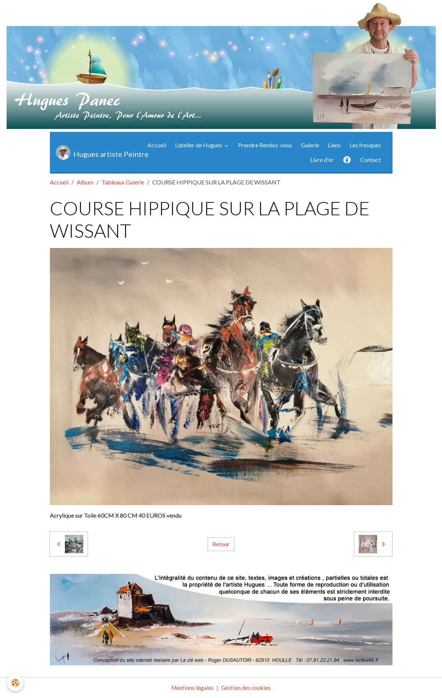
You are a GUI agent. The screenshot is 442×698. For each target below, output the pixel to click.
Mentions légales (192, 687)
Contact (370, 159)
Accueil (156, 144)
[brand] (95, 152)
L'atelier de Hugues (199, 144)
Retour (221, 543)
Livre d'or (322, 159)
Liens (334, 144)
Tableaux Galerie (123, 182)
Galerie (310, 144)
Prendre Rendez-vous (265, 144)
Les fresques (365, 144)
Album (85, 182)
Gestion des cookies (246, 687)
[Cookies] (15, 682)
